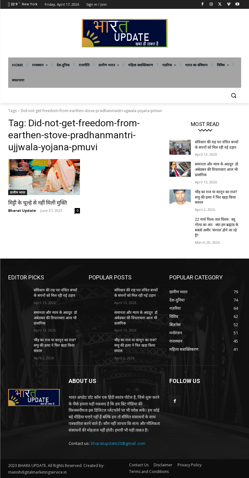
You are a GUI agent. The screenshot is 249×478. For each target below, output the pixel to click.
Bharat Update (22, 210)
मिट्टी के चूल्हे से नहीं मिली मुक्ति (37, 203)
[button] (233, 95)
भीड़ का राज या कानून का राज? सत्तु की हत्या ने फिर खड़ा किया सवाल (216, 197)
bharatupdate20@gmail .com (118, 443)
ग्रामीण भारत (17, 192)
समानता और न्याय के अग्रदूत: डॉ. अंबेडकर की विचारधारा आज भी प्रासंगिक (217, 169)
